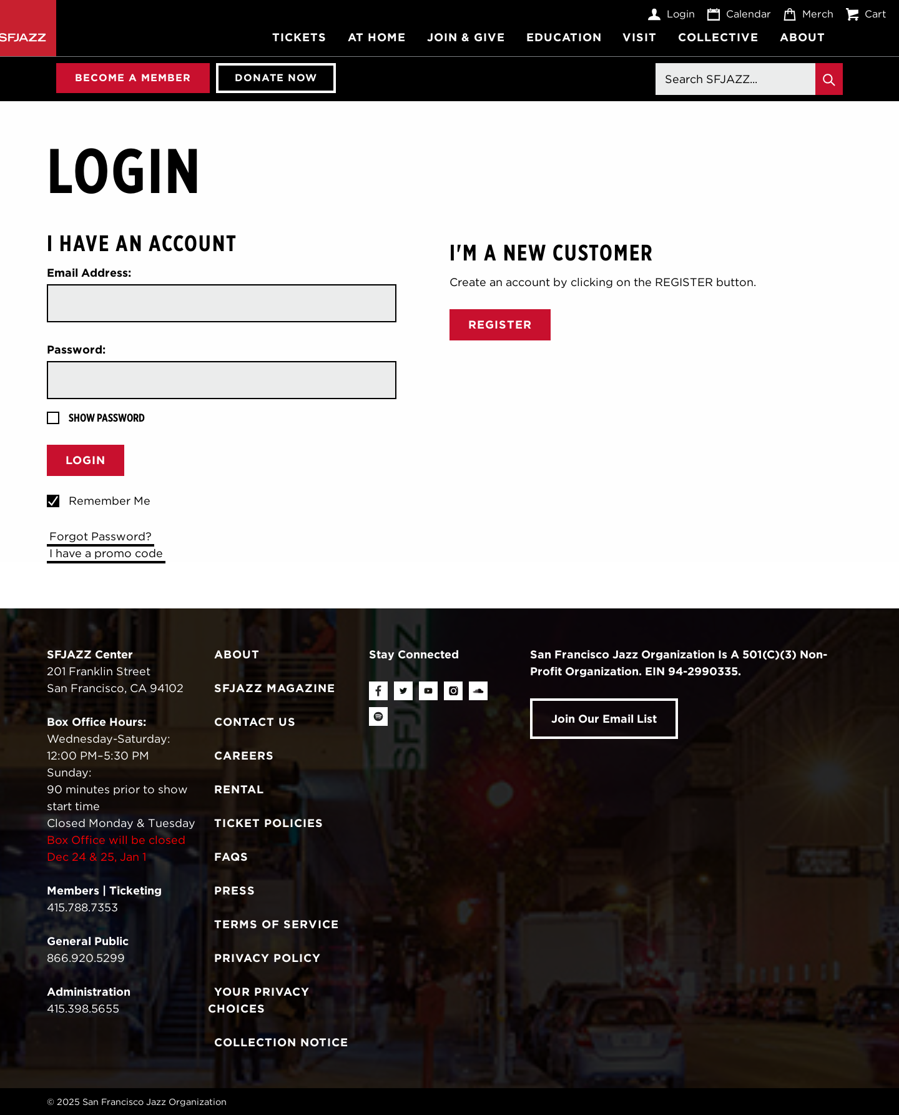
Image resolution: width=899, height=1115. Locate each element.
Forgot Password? (100, 536)
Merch (808, 14)
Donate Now (276, 77)
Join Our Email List (604, 718)
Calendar (739, 14)
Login (671, 14)
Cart (866, 14)
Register (500, 324)
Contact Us (255, 721)
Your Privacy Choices (259, 1000)
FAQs (231, 856)
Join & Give (466, 37)
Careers (244, 755)
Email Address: (89, 272)
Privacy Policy (267, 957)
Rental (239, 789)
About (802, 37)
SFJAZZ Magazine (274, 688)
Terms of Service (276, 924)
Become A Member (133, 77)
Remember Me (109, 500)
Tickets (299, 37)
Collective (718, 37)
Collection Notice (281, 1042)
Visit (639, 37)
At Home (377, 37)
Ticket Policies (268, 823)
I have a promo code (106, 553)
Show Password (107, 417)
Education (564, 37)
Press (234, 890)
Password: (76, 349)
